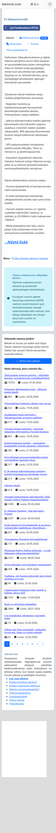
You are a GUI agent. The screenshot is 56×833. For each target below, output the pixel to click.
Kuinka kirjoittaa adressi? (23, 738)
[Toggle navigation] (50, 4)
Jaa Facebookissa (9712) (21, 83)
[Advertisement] (28, 41)
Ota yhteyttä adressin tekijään (30, 314)
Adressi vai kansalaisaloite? (24, 745)
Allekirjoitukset (33, 94)
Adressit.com (11, 4)
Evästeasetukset (18, 752)
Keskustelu (14, 100)
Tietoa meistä (16, 756)
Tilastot (33, 100)
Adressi (10, 93)
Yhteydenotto (16, 759)
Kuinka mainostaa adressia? (24, 741)
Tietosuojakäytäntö (16, 106)
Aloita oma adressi (28, 417)
